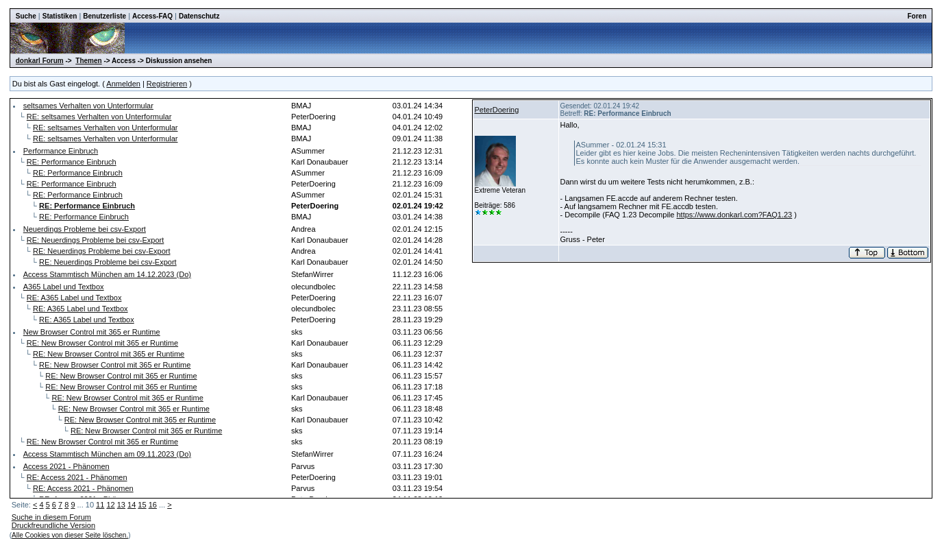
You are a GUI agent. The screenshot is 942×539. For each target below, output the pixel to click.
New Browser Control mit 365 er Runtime (91, 332)
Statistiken (59, 16)
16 (153, 505)
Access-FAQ (152, 16)
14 (131, 505)
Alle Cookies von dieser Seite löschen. (70, 535)
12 (110, 505)
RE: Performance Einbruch (71, 162)
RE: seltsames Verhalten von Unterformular (99, 116)
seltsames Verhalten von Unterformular (88, 105)
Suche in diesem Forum (51, 517)
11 (100, 505)
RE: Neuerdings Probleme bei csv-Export (95, 240)
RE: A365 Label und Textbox (74, 298)
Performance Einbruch (60, 151)
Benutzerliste (104, 16)
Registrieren (167, 84)
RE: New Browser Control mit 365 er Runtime (102, 343)
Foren (916, 16)
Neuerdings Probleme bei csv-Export (84, 229)
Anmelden (123, 84)
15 (142, 505)
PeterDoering (497, 110)
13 (121, 505)
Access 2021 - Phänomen (66, 466)
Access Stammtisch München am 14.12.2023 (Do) (107, 274)
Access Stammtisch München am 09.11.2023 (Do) (107, 454)
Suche (26, 16)
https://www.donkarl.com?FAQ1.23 (734, 215)
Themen (88, 60)
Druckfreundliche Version (53, 525)
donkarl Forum (40, 60)
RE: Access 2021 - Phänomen (77, 477)
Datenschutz (199, 16)
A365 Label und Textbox (63, 287)
